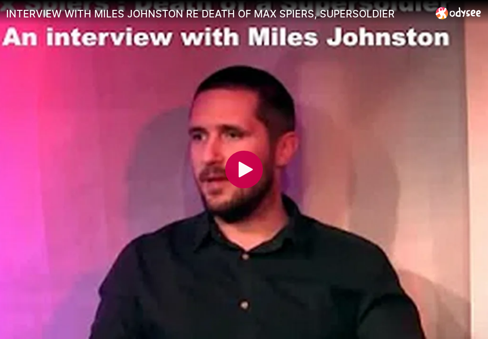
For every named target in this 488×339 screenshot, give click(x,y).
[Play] (244, 169)
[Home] (458, 13)
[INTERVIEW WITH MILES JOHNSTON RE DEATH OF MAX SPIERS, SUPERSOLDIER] (217, 13)
